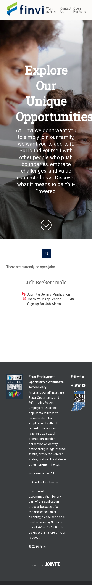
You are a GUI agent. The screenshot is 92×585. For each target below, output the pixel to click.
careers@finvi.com (51, 522)
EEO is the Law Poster (43, 482)
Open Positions (79, 10)
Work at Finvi (51, 10)
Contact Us (64, 10)
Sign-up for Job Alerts (50, 301)
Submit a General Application (46, 294)
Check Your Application (42, 299)
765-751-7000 (47, 527)
